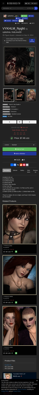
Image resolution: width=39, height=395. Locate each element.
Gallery (24, 18)
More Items (28, 171)
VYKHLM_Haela (8, 296)
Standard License (16, 114)
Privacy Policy (16, 391)
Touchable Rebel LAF (19, 374)
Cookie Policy (4, 391)
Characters (13, 111)
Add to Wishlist (19, 153)
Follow (24, 16)
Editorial (15, 170)
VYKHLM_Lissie (8, 347)
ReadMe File (8, 365)
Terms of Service (21, 389)
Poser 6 (11, 104)
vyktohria (7, 32)
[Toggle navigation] (3, 3)
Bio (21, 20)
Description (7, 170)
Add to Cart (19, 149)
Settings (32, 40)
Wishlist (15, 20)
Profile (31, 16)
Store (18, 18)
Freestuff (8, 20)
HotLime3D (17, 32)
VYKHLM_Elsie (7, 245)
